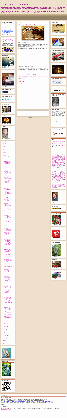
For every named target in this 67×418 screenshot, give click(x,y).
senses (54, 187)
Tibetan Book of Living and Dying (57, 174)
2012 (4, 343)
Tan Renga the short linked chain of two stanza (39, 16)
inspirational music (35, 76)
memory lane (56, 182)
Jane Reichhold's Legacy (57, 163)
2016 (4, 155)
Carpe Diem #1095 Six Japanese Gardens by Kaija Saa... (7, 263)
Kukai (64, 164)
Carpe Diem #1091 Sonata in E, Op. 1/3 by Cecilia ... (7, 280)
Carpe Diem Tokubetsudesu (58, 157)
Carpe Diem (28, 76)
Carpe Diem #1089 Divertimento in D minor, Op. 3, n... (7, 295)
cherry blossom (58, 177)
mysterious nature (55, 184)
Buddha (62, 144)
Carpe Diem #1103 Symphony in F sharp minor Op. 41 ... (7, 205)
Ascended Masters (62, 142)
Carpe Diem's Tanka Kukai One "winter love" (7, 287)
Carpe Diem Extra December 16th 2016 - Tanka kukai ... (8, 250)
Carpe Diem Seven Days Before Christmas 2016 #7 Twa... (7, 185)
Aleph (63, 141)
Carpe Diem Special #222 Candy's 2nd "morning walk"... (7, 274)
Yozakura (63, 175)
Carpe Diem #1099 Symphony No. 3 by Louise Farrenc (7, 243)
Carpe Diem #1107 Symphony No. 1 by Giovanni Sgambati (7, 178)
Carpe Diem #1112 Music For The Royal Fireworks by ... (8, 159)
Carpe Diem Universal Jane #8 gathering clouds (7, 298)
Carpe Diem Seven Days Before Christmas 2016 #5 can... (7, 201)
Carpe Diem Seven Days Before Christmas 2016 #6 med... (7, 193)
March (5, 333)
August (5, 326)
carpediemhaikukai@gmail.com (6, 409)
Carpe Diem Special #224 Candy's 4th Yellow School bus (7, 162)
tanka (18, 77)
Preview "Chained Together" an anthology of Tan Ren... (11, 18)
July (4, 327)
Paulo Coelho (61, 168)
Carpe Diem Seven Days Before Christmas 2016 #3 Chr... (7, 217)
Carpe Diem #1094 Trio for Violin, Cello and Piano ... (8, 267)
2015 (4, 338)
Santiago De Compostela (60, 170)
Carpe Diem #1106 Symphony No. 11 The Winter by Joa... (7, 181)
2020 (4, 149)
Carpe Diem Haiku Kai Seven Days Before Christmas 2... (7, 237)
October (5, 323)
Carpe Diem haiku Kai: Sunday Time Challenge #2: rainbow (7, 40)
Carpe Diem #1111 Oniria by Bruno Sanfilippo (7, 165)
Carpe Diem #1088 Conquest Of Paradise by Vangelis (8, 301)
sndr (36, 415)
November (6, 321)
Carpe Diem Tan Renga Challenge (58, 152)
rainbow (59, 186)
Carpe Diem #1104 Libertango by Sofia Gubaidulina (7, 197)
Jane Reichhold (59, 162)
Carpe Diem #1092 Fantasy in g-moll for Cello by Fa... (7, 277)
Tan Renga (56, 172)
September (6, 324)
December (6, 156)
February (5, 335)
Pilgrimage (53, 169)
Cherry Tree (58, 158)
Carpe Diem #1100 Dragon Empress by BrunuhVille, (7, 233)
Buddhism (53, 145)
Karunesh (53, 164)
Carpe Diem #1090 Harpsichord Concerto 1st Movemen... (7, 291)
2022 (4, 146)
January (5, 336)
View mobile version (33, 114)
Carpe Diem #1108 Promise (7, 175)
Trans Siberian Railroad (56, 175)
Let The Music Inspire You (42, 76)
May (4, 330)
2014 (4, 340)
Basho (60, 143)
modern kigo (59, 183)
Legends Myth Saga (56, 165)
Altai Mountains (54, 142)
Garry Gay (57, 159)
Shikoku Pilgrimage (56, 171)
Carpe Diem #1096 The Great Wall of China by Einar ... (8, 257)
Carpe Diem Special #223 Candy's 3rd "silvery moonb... (7, 240)
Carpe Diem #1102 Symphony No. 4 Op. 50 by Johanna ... (8, 213)
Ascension (55, 143)
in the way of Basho (61, 181)
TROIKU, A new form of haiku (7, 16)
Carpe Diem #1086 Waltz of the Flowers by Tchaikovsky (7, 308)
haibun (62, 179)
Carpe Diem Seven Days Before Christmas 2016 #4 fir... (7, 209)
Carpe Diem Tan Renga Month (58, 153)
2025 (4, 143)
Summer (63, 171)
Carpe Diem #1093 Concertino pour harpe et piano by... (7, 270)
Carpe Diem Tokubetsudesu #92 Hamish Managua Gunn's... (7, 230)
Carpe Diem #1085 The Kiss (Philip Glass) (8, 315)
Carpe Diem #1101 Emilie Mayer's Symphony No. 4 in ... (7, 221)
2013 (4, 341)
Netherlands (23, 78)
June (5, 329)
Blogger (43, 415)
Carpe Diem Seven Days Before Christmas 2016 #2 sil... (7, 225)
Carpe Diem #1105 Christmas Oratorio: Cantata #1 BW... (7, 189)
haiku (31, 76)
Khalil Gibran (59, 164)
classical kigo (54, 179)
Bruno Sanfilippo (22, 76)
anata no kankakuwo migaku (57, 176)
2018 (4, 152)
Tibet (62, 173)
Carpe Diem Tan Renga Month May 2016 (58, 154)
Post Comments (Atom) (35, 117)
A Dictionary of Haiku (55, 141)
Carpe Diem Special (58, 151)
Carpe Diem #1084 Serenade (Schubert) (8, 317)
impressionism (54, 181)
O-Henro (60, 167)
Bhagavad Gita (54, 144)
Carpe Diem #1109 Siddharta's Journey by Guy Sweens (7, 172)
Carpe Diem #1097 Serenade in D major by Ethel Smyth (8, 253)
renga (64, 186)
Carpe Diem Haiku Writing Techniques (58, 148)
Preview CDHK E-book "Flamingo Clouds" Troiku (22, 16)
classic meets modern (60, 178)
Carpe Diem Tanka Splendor (57, 155)
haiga (53, 180)
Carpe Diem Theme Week (56, 156)
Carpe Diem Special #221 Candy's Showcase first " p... (7, 311)
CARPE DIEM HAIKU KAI (16, 4)
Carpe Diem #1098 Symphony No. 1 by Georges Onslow (7, 247)
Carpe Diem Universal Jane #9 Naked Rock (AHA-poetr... (8, 260)
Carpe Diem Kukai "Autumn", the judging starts (7, 284)
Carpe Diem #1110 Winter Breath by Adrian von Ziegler (7, 169)
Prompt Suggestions (25, 18)
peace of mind (58, 185)
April (5, 332)
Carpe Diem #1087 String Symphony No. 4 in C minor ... (7, 305)
